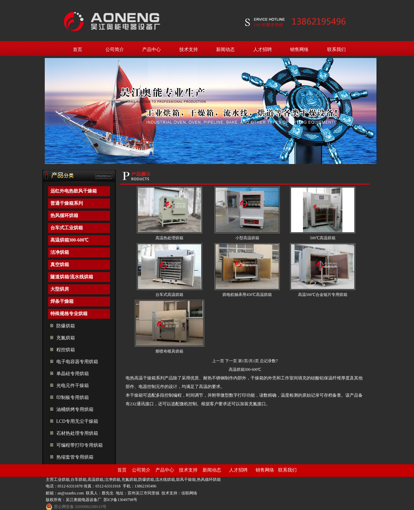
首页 (77, 49)
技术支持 (188, 49)
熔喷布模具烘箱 (169, 351)
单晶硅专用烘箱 (72, 373)
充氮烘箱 (65, 337)
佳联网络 (189, 493)
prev (52, 113)
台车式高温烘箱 (169, 294)
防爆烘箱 (65, 325)
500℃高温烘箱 (322, 238)
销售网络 (299, 49)
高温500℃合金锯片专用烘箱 (322, 294)
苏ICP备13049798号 (120, 499)
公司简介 (114, 49)
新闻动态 (225, 49)
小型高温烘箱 (247, 238)
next (369, 113)
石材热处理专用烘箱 (77, 433)
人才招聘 (262, 49)
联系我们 (336, 49)
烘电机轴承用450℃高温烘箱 (247, 294)
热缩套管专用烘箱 (74, 457)
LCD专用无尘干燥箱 (77, 421)
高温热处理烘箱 (169, 238)
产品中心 (151, 49)
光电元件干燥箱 (72, 385)
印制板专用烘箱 (72, 397)
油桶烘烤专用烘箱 (74, 409)
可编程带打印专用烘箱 (79, 445)
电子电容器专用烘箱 (77, 361)
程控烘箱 (65, 349)
